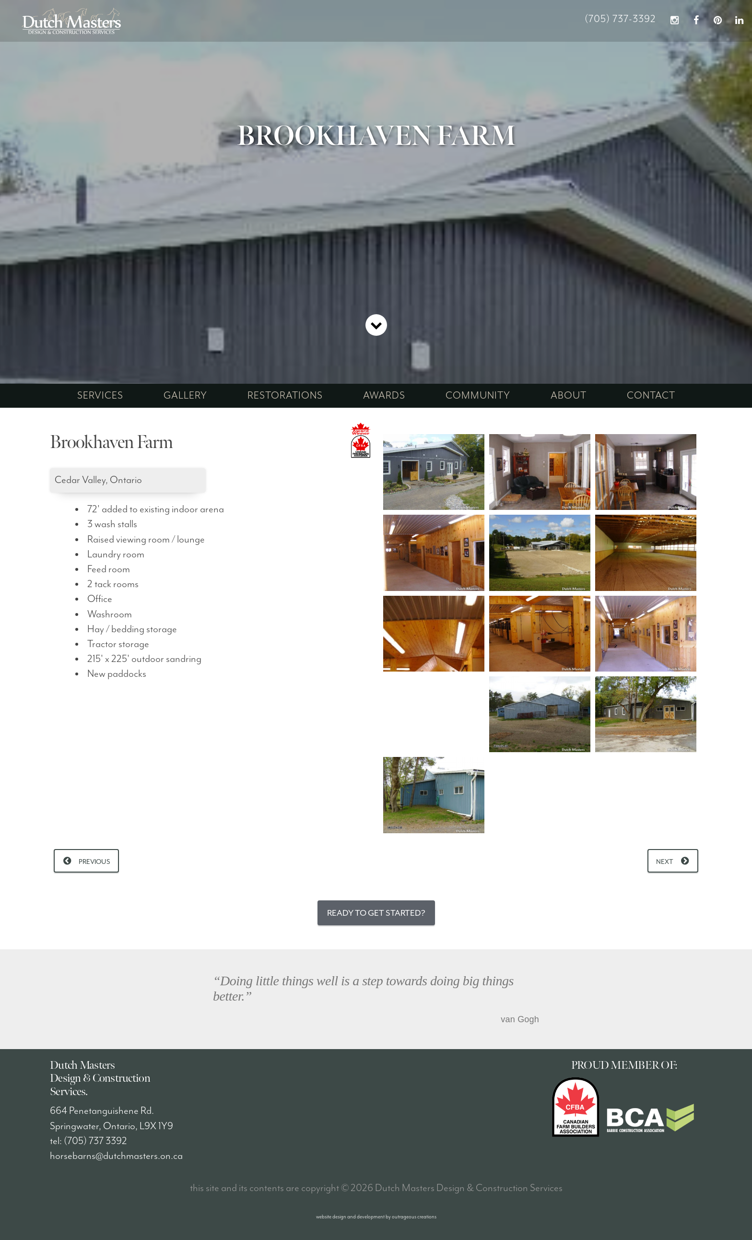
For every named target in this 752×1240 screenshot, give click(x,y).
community (478, 396)
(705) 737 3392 (95, 1141)
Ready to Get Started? (376, 913)
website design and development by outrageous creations (376, 1217)
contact (651, 396)
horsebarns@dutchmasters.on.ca (116, 1156)
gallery (185, 396)
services (100, 396)
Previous (94, 862)
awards (384, 396)
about (569, 396)
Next (664, 862)
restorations (285, 396)
